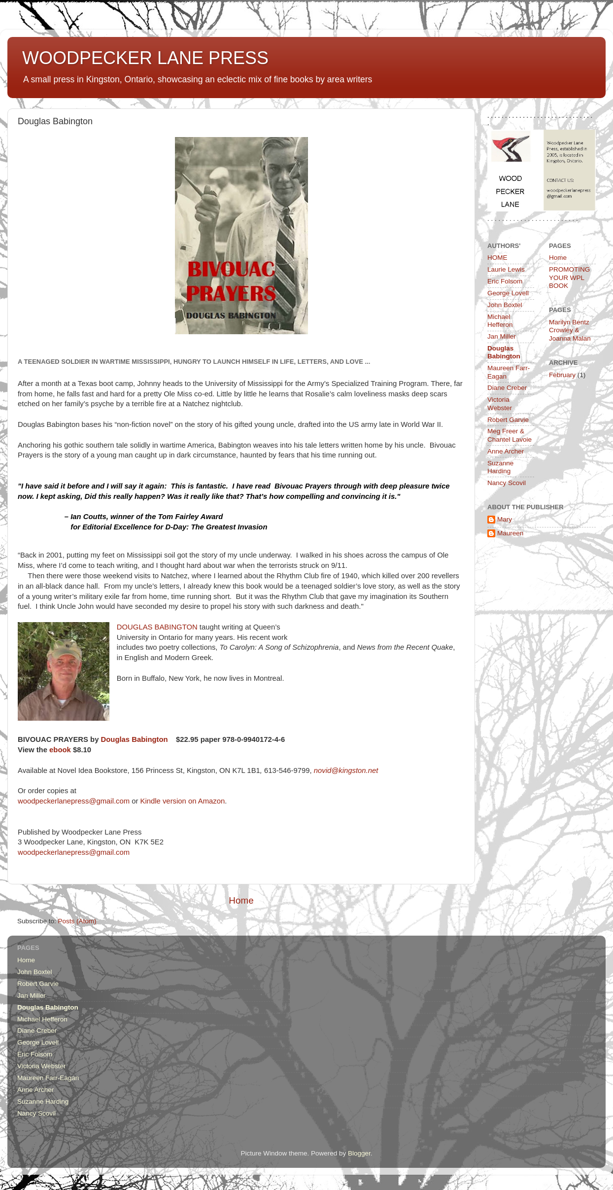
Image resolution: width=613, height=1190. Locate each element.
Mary (504, 519)
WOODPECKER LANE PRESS (145, 58)
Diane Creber (507, 387)
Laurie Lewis (506, 269)
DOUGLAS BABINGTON (157, 627)
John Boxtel (504, 305)
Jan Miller (501, 336)
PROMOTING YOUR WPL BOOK (569, 277)
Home (241, 900)
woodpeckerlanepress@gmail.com (75, 801)
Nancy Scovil (506, 483)
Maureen (510, 533)
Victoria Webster (499, 403)
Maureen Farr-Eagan (48, 1078)
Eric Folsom (504, 281)
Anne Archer (505, 451)
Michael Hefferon (500, 320)
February (562, 375)
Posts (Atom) (77, 921)
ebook (60, 750)
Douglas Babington (135, 739)
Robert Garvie (508, 419)
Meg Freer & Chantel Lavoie (509, 435)
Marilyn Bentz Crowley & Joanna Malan (570, 330)
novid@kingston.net (346, 770)
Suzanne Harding (500, 467)
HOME (497, 257)
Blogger (359, 1153)
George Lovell (508, 293)
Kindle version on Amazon (181, 801)
